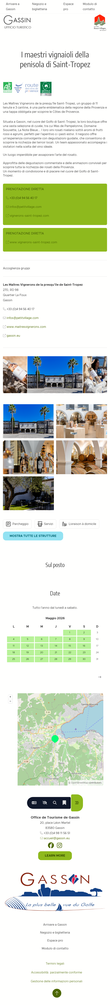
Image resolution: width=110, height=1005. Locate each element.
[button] (99, 677)
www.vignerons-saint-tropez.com (33, 242)
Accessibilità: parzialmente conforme (56, 972)
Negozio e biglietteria (39, 7)
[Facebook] (50, 845)
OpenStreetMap (79, 783)
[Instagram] (59, 845)
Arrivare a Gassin (12, 7)
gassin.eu (13, 335)
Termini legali (55, 963)
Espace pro (68, 7)
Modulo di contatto (90, 7)
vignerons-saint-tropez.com (29, 215)
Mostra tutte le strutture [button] (33, 536)
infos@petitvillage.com (25, 206)
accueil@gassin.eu (55, 838)
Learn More (55, 855)
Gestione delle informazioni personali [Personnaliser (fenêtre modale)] (56, 981)
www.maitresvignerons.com (26, 326)
